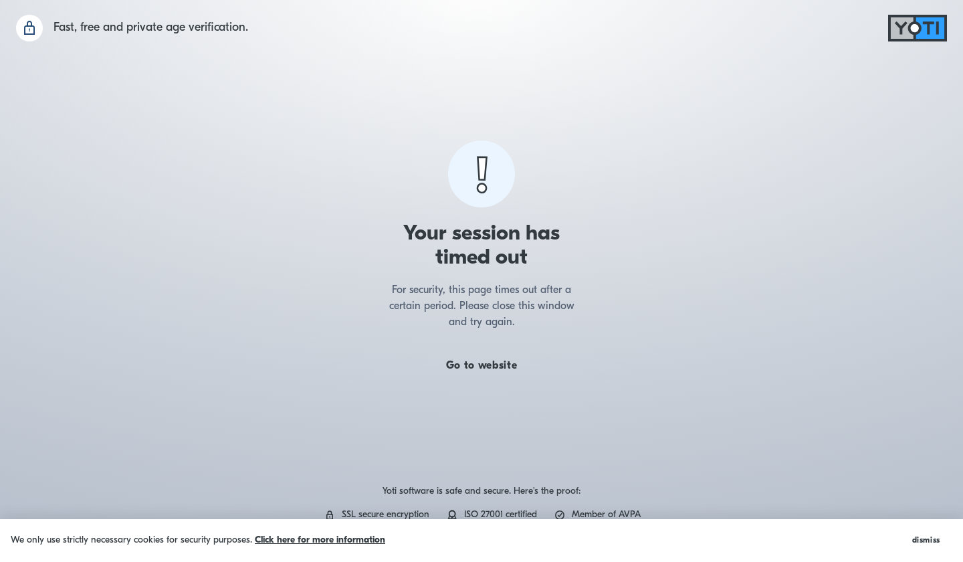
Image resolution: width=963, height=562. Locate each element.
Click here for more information (320, 540)
